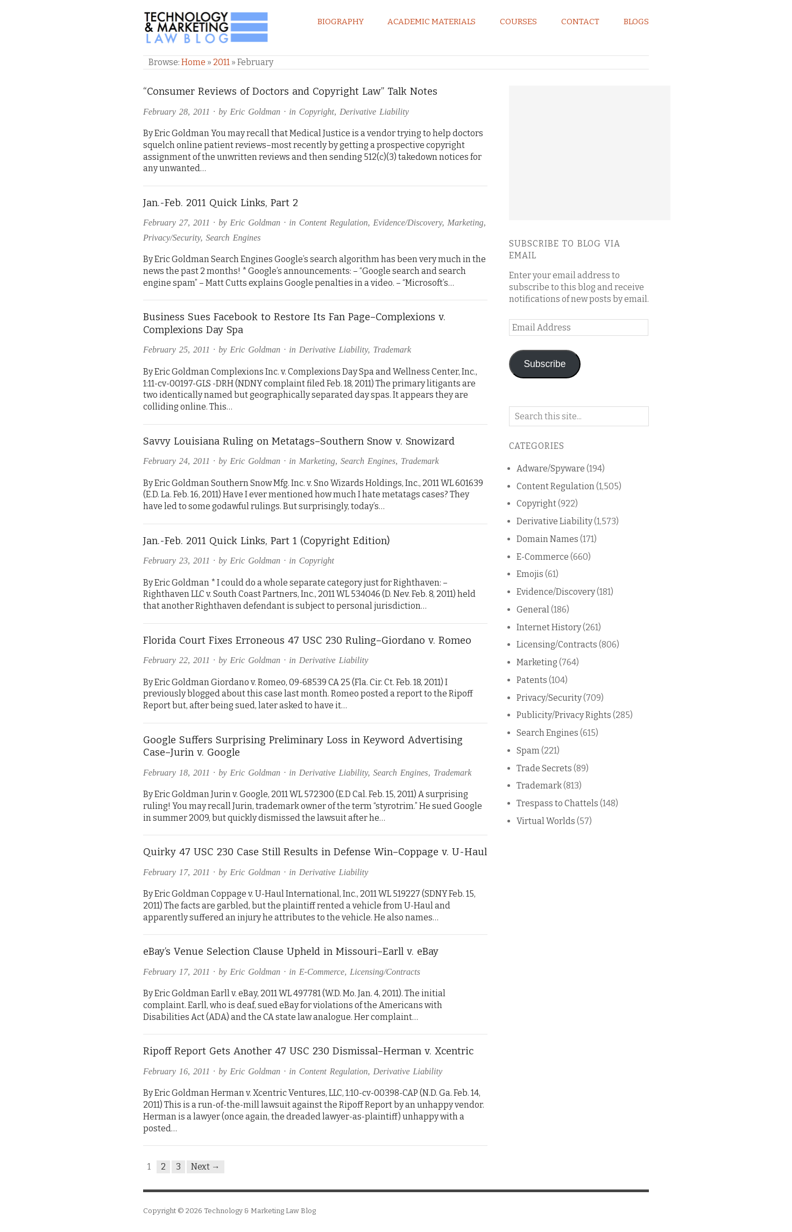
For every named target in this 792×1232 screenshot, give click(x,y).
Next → (205, 1166)
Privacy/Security (171, 237)
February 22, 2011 (176, 660)
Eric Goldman (255, 111)
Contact (580, 21)
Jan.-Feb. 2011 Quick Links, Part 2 (220, 203)
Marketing (466, 222)
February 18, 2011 (176, 772)
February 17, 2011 (176, 872)
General (533, 609)
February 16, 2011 (176, 1071)
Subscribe (544, 363)
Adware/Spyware (551, 468)
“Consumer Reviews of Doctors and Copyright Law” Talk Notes (290, 91)
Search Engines (233, 237)
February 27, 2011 (176, 222)
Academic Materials (431, 21)
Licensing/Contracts (385, 971)
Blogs (636, 21)
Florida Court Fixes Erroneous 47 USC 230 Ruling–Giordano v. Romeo (307, 640)
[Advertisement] (589, 153)
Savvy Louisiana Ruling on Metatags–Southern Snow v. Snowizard (299, 441)
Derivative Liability (374, 111)
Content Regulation (333, 222)
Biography (340, 21)
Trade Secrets (544, 768)
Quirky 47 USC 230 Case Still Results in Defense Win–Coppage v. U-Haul (315, 852)
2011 (221, 62)
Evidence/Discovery (407, 222)
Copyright (316, 111)
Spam (528, 750)
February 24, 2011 (176, 461)
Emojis (530, 574)
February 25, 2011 (176, 349)
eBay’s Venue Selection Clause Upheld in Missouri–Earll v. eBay (291, 952)
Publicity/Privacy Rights (564, 715)
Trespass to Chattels (557, 803)
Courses (518, 21)
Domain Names (547, 539)
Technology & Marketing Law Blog (260, 1211)
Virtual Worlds (546, 821)
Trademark (392, 349)
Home (193, 62)
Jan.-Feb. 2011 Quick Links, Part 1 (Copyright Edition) (266, 541)
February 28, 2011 (176, 111)
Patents (532, 680)
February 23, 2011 (176, 560)
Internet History (549, 627)
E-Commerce (321, 971)
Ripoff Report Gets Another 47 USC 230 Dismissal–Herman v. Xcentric (308, 1051)
